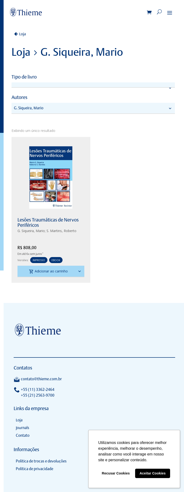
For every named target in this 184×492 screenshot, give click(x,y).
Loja (22, 34)
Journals (22, 427)
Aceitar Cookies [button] (152, 473)
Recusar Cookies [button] (116, 473)
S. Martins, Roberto (61, 230)
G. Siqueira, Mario (31, 230)
